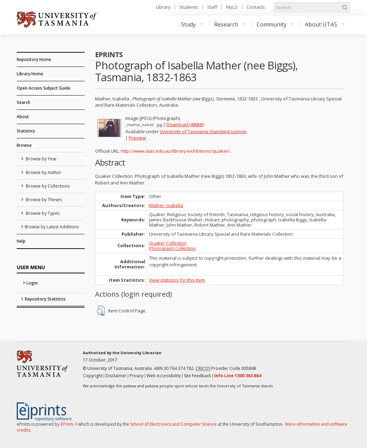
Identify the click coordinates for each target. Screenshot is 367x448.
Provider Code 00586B (226, 368)
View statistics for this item (177, 280)
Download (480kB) (185, 124)
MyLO (232, 7)
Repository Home (34, 59)
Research (230, 24)
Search (23, 102)
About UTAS (325, 24)
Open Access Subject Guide (43, 88)
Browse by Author (43, 172)
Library (163, 7)
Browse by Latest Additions (52, 227)
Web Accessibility (164, 376)
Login (32, 283)
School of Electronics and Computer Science (173, 424)
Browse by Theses (43, 200)
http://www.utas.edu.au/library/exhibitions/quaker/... (177, 151)
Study (192, 24)
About (23, 117)
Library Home (30, 74)
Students (188, 7)
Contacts (256, 7)
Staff (212, 7)
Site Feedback (197, 376)
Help (21, 241)
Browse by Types (42, 213)
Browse (24, 145)
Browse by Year (41, 159)
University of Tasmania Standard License (203, 131)
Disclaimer (116, 376)
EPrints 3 (69, 424)
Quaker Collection (168, 243)
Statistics (26, 131)
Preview (137, 138)
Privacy (136, 376)
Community (276, 24)
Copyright (92, 376)
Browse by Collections (47, 186)
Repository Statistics (45, 299)
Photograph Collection (172, 248)
